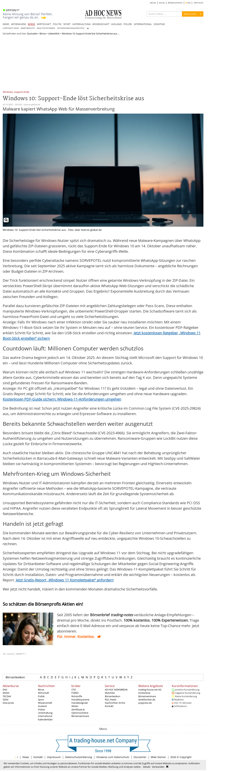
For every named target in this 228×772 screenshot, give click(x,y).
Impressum (54, 757)
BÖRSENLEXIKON (175, 3)
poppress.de (145, 702)
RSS (188, 3)
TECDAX (7, 696)
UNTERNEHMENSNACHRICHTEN (70, 28)
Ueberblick (53, 33)
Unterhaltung (45, 712)
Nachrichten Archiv (115, 702)
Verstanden (158, 766)
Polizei (41, 709)
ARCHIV (153, 3)
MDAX (6, 692)
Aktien (74, 706)
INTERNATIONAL (143, 24)
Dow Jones (8, 702)
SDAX (5, 699)
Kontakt (109, 706)
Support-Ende (21, 92)
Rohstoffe (76, 696)
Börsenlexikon (15, 677)
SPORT (67, 24)
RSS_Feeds (110, 699)
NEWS (6, 24)
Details (146, 766)
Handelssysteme (80, 699)
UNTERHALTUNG (81, 24)
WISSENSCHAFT (100, 24)
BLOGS (162, 3)
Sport (41, 699)
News (25, 757)
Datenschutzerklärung (78, 757)
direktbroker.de (146, 699)
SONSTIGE (159, 24)
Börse (43, 33)
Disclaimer (140, 757)
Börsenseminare (80, 716)
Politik (41, 696)
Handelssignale (79, 702)
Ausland (42, 706)
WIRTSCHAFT (44, 24)
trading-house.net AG (149, 689)
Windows (8, 92)
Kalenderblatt (45, 719)
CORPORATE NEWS (11, 28)
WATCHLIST (198, 3)
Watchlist (110, 692)
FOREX (75, 692)
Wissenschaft (45, 702)
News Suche (190, 13)
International (45, 716)
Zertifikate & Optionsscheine (79, 711)
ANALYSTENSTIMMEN (46, 28)
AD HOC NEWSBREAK (116, 689)
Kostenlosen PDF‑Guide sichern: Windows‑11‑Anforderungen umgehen (62, 399)
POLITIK (57, 24)
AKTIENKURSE (18, 24)
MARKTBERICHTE (28, 28)
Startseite (32, 33)
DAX (5, 689)
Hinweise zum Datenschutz (112, 757)
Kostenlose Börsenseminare (147, 694)
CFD (73, 689)
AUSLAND (116, 24)
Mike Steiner (158, 757)
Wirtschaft (43, 692)
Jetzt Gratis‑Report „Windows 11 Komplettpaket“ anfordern (65, 580)
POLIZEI (127, 24)
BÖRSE (31, 24)
